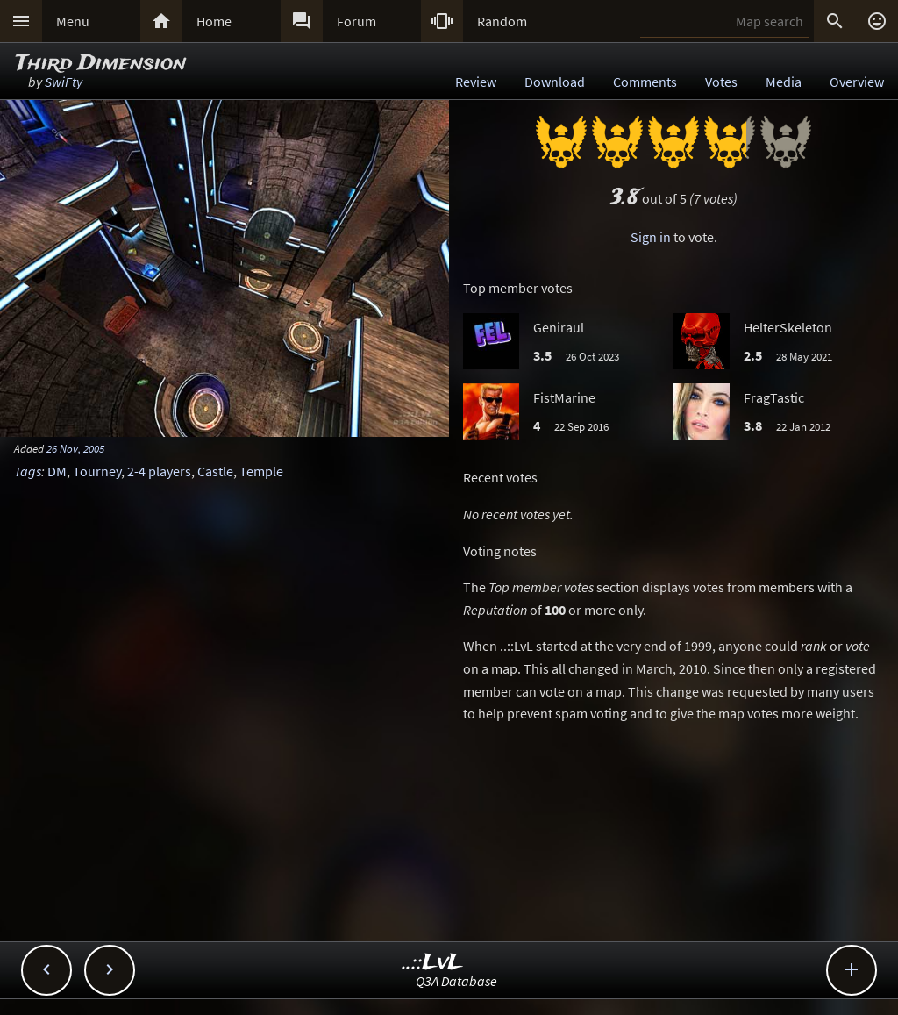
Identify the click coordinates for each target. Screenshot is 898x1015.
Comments (645, 81)
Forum (356, 21)
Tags (27, 471)
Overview (857, 81)
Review (475, 81)
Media (784, 81)
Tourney (97, 471)
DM (57, 471)
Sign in (651, 237)
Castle (215, 471)
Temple (261, 471)
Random (502, 21)
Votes (721, 81)
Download (554, 81)
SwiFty (63, 81)
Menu (72, 21)
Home (214, 21)
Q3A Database (456, 981)
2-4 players (159, 471)
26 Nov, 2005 (75, 448)
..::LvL (432, 962)
